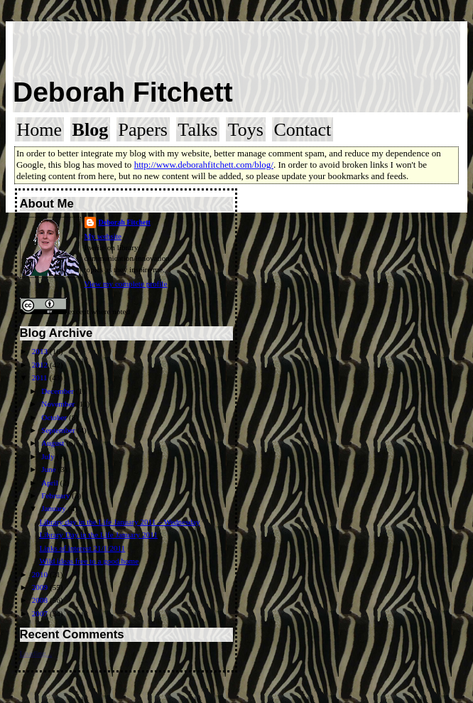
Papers (143, 129)
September (59, 430)
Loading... (36, 653)
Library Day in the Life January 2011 (98, 534)
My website (103, 236)
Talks (197, 129)
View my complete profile (126, 283)
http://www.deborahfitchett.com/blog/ (203, 164)
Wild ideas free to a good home (88, 561)
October (55, 417)
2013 (41, 351)
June (49, 469)
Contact (302, 129)
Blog (90, 129)
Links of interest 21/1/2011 (82, 548)
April (50, 482)
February (56, 495)
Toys (245, 129)
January (54, 508)
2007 (41, 613)
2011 (41, 377)
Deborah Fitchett (123, 92)
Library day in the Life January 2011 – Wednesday (119, 521)
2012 (41, 364)
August (53, 443)
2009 (41, 587)
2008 (41, 600)
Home (39, 129)
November (59, 403)
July (48, 456)
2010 (41, 574)
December (58, 391)
